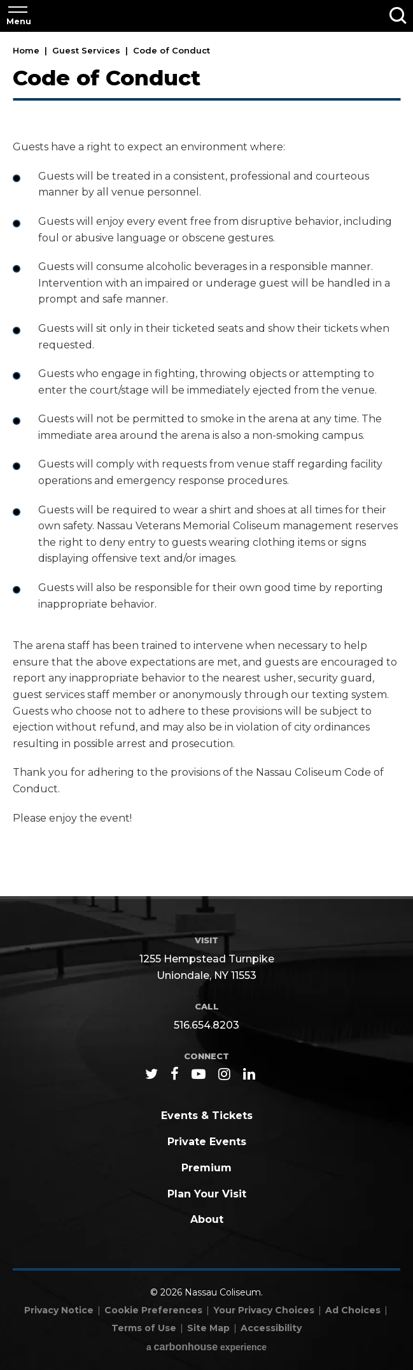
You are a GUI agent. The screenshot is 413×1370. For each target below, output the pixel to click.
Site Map (208, 1328)
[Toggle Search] (398, 16)
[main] (206, 465)
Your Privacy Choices (263, 1310)
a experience (206, 1346)
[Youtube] (199, 1074)
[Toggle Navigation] (17, 15)
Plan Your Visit (206, 1194)
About (206, 1219)
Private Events (206, 1142)
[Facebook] (175, 1074)
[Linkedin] (249, 1074)
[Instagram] (224, 1074)
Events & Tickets (207, 1116)
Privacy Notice (59, 1310)
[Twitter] (151, 1074)
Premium (206, 1168)
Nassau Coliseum (206, 15)
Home (26, 50)
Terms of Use (143, 1328)
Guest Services (86, 50)
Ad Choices (353, 1310)
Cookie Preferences (153, 1310)
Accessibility (271, 1328)
